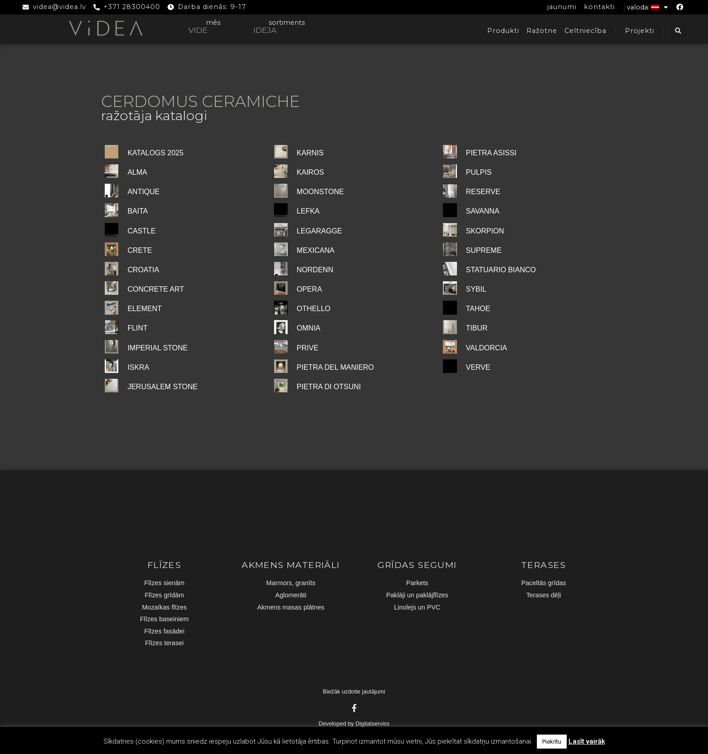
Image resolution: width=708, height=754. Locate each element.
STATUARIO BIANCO (501, 270)
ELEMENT (144, 308)
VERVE (478, 367)
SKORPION (485, 231)
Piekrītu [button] (551, 741)
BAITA (137, 211)
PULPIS (479, 172)
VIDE (197, 30)
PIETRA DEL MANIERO (335, 367)
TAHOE (478, 308)
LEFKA (308, 211)
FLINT (137, 328)
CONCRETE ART (155, 289)
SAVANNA (482, 211)
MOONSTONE (320, 191)
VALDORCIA (486, 348)
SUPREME (484, 250)
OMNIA (308, 328)
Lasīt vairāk (586, 741)
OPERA (309, 289)
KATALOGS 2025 (155, 153)
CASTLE (141, 231)
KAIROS (310, 172)
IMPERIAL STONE (157, 348)
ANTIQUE (143, 191)
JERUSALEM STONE (162, 387)
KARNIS (310, 153)
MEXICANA (316, 250)
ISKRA (138, 367)
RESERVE (483, 191)
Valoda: (647, 7)
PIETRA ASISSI (491, 153)
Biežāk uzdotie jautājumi (354, 691)
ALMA (137, 172)
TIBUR (477, 328)
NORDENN (315, 270)
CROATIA (143, 270)
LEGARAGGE (319, 231)
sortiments (287, 23)
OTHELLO (314, 308)
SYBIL (476, 289)
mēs (213, 23)
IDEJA (265, 30)
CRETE (139, 250)
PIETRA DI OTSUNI (329, 387)
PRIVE (307, 348)
